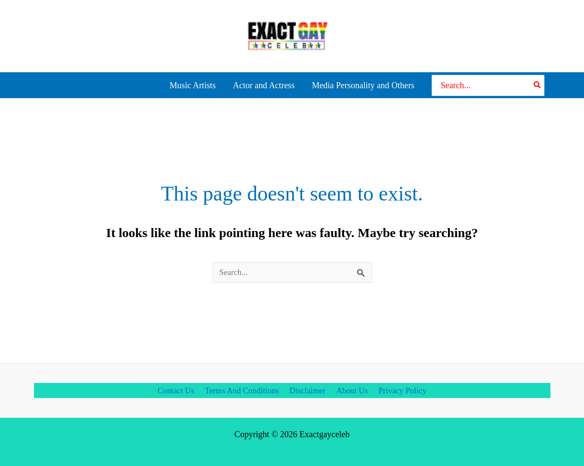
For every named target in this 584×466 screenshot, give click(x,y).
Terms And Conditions (242, 386)
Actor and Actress (263, 82)
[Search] (537, 83)
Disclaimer (309, 386)
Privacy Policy (403, 386)
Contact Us (175, 386)
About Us (352, 386)
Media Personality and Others (363, 82)
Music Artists (193, 82)
